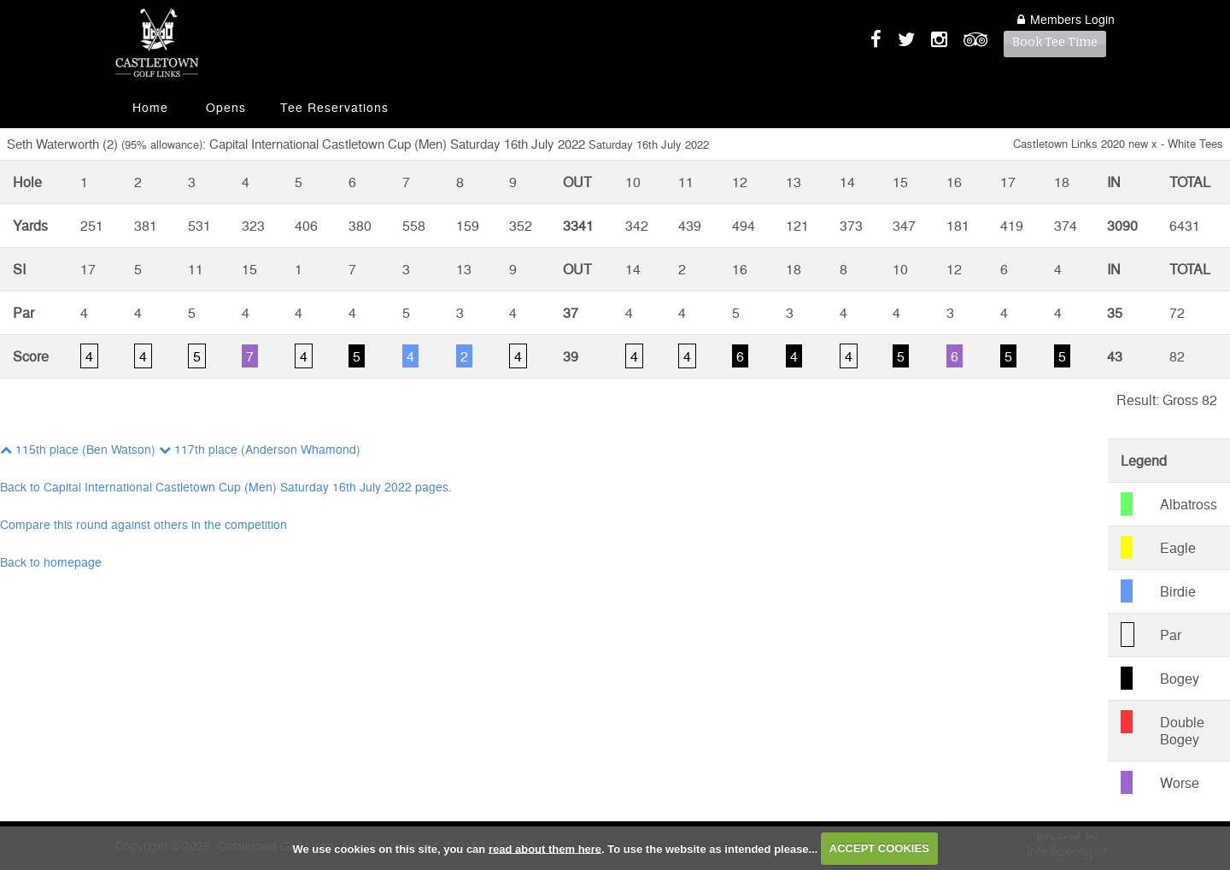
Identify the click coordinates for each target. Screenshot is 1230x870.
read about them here (545, 848)
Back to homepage (51, 561)
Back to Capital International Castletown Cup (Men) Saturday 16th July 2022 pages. (226, 486)
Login (1066, 18)
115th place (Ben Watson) (77, 448)
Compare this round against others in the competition (143, 523)
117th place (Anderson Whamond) (259, 448)
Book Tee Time (1055, 42)
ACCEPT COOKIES (879, 848)
